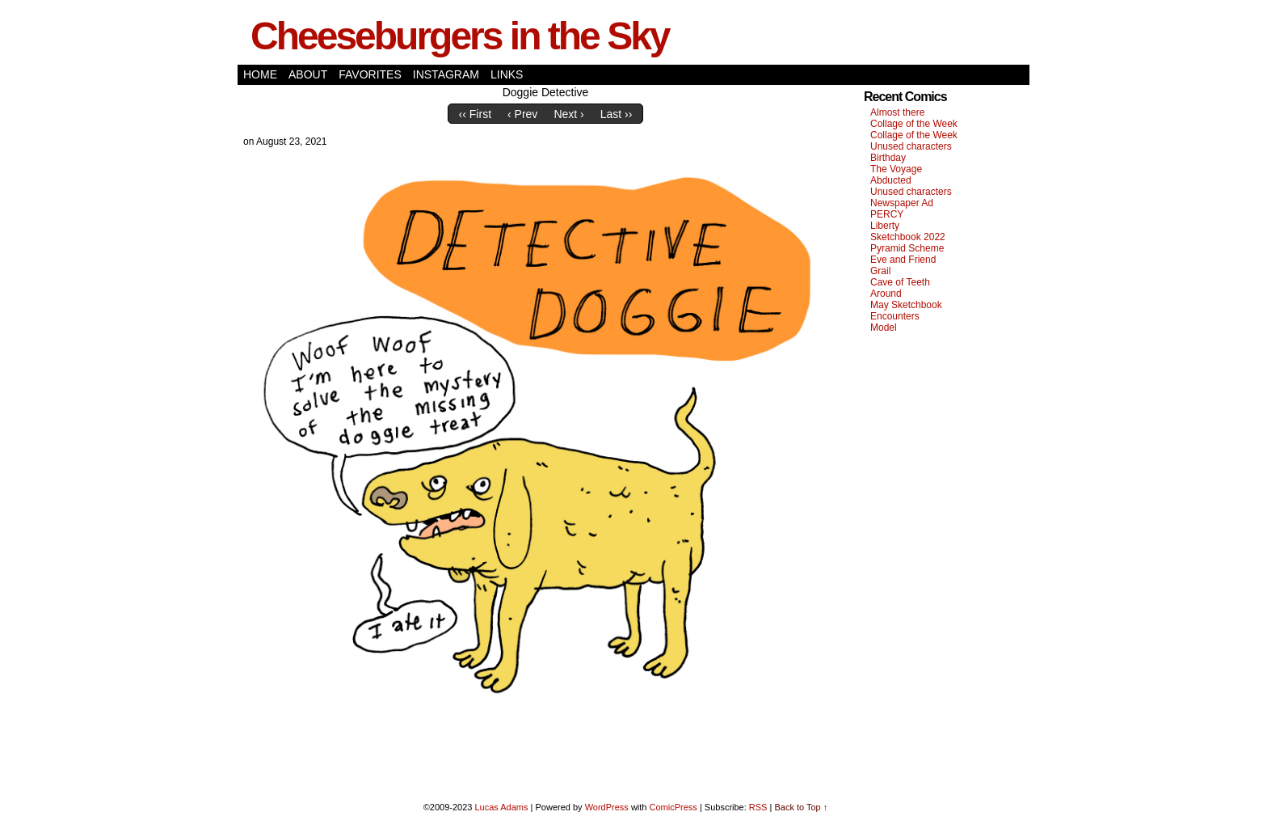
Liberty (884, 225)
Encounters (895, 316)
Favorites (370, 74)
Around (886, 293)
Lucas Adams (501, 807)
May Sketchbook (906, 305)
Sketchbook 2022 (907, 237)
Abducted (890, 180)
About (307, 74)
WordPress (607, 807)
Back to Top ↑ (800, 807)
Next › (568, 114)
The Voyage (896, 169)
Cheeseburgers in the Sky (459, 36)
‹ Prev (522, 114)
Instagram (446, 74)
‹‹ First (475, 114)
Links (506, 74)
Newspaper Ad (901, 203)
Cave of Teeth (900, 282)
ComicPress (673, 807)
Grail (880, 271)
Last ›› (616, 114)
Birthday (888, 157)
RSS (758, 807)
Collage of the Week (914, 123)
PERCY (886, 214)
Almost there (897, 112)
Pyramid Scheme (907, 248)
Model (883, 327)
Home (260, 74)
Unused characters (911, 146)
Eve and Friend (903, 259)
